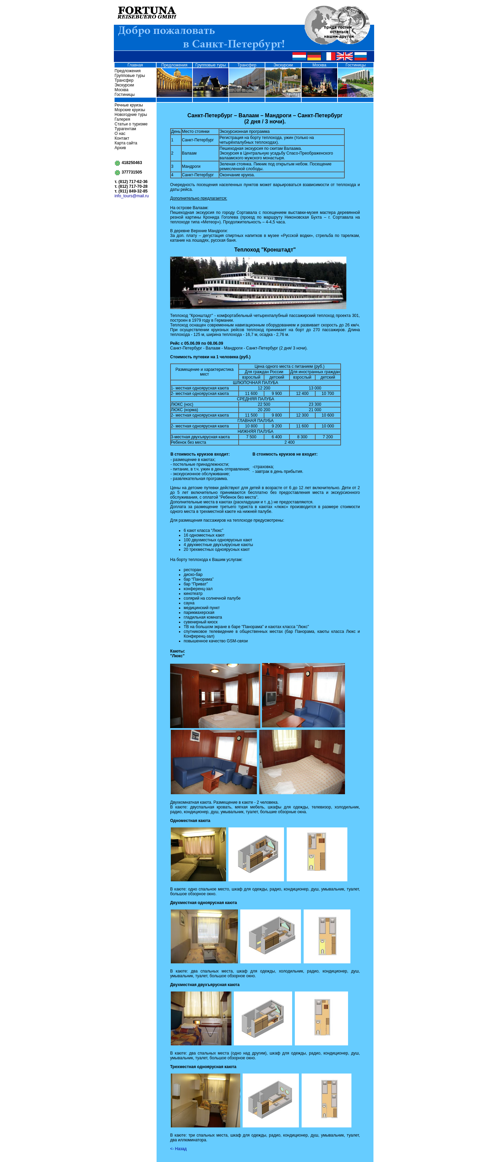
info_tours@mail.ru (132, 196)
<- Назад (178, 1148)
